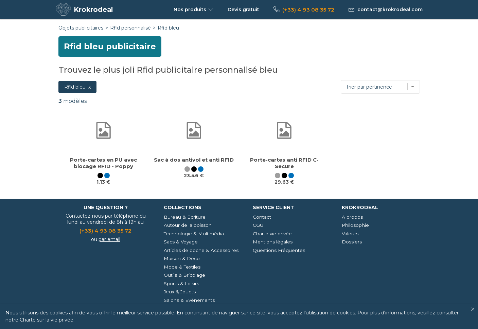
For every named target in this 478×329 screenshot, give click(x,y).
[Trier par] (380, 87)
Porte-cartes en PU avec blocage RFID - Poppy (103, 163)
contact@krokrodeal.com (390, 9)
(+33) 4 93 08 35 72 (308, 9)
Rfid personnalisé (130, 28)
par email (109, 239)
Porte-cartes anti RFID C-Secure (284, 163)
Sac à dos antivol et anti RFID (194, 160)
